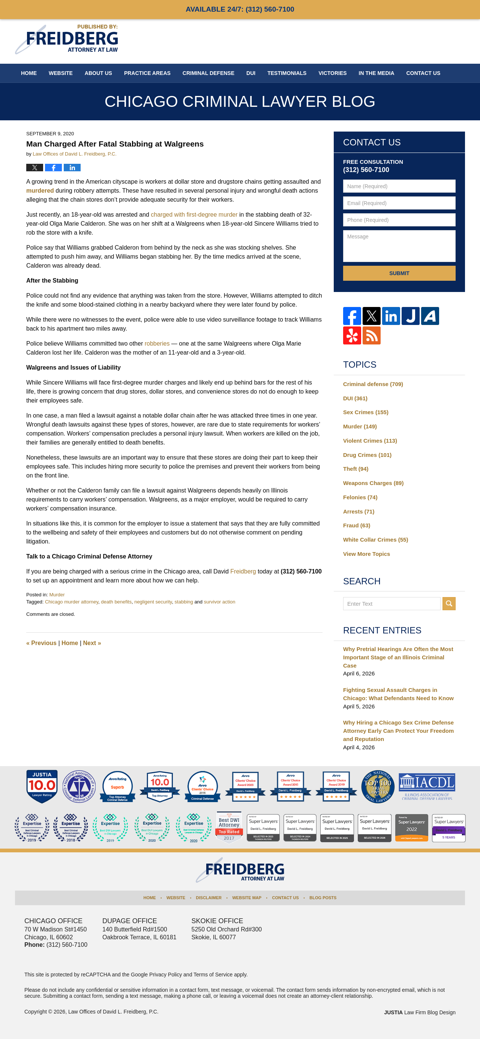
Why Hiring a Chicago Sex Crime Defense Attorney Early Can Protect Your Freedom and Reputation (398, 730)
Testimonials (286, 73)
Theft (356, 469)
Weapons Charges (373, 483)
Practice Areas (147, 73)
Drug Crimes (367, 455)
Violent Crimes (370, 440)
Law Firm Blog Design (420, 1012)
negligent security (153, 602)
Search (449, 603)
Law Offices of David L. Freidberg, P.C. (113, 1012)
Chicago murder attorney (71, 602)
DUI (250, 73)
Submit (399, 273)
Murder (56, 594)
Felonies (360, 497)
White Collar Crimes (375, 539)
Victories (332, 73)
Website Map (246, 897)
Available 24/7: (240, 9)
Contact (423, 73)
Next (92, 643)
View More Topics (366, 554)
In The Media (376, 73)
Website (61, 73)
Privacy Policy (165, 975)
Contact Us (285, 897)
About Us (98, 73)
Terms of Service (213, 975)
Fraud (356, 525)
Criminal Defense (208, 73)
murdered (40, 190)
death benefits (116, 602)
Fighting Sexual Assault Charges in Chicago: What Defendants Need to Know (398, 694)
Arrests (358, 511)
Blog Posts (322, 897)
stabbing (184, 602)
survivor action (220, 602)
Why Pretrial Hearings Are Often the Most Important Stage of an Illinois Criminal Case (398, 657)
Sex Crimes (365, 412)
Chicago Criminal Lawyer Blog (66, 39)
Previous (41, 643)
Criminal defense (373, 384)
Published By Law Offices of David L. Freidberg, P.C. (416, 41)
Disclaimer (209, 897)
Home (29, 73)
